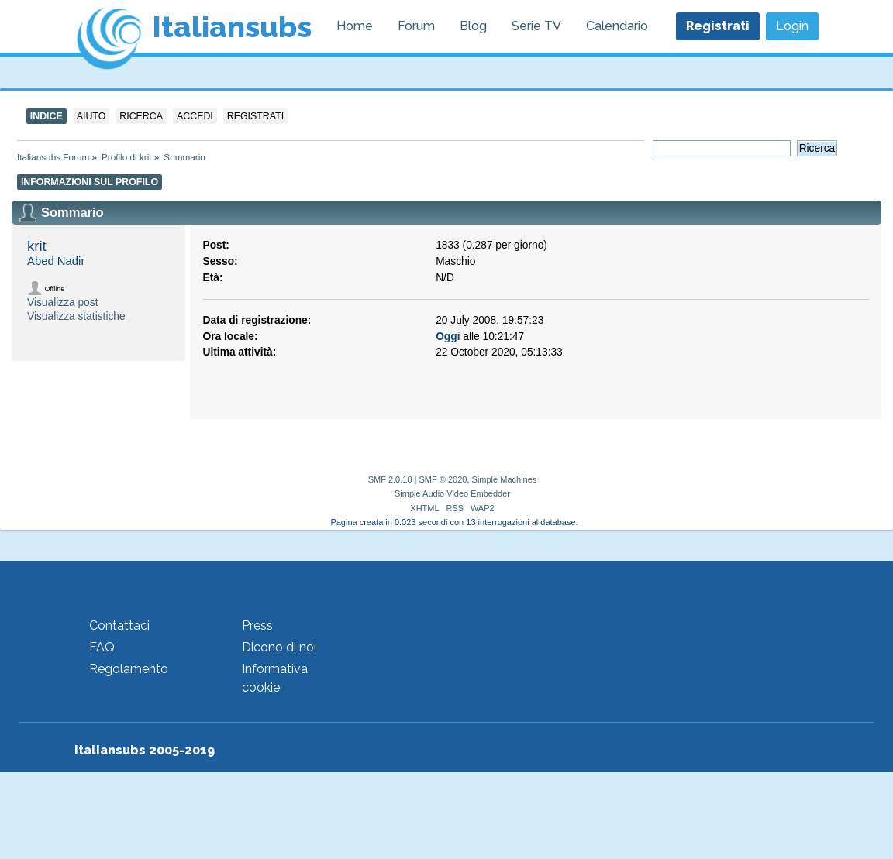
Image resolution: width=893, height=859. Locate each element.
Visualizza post (62, 302)
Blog (473, 26)
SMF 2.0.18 (390, 479)
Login (792, 26)
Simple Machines (504, 479)
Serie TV (536, 26)
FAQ (102, 647)
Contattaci (119, 625)
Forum (416, 26)
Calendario (617, 26)
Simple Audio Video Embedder (452, 493)
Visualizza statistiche (76, 316)
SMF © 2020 (443, 479)
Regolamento (128, 668)
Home (354, 26)
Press (257, 625)
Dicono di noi (279, 647)
